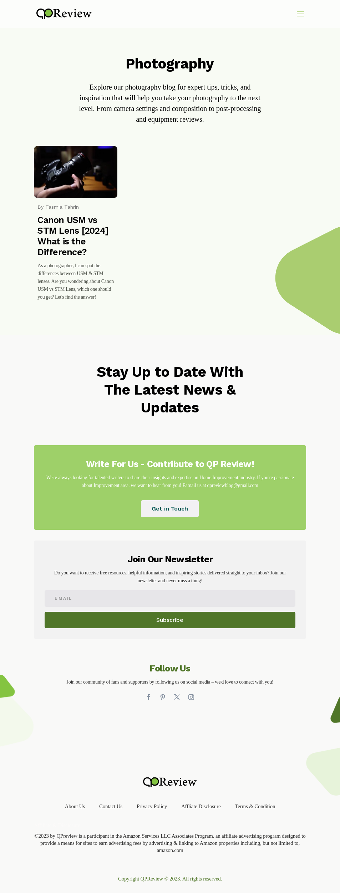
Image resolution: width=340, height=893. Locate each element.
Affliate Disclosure (200, 806)
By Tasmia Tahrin (58, 207)
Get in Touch (170, 508)
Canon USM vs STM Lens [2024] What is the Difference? (72, 236)
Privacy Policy (152, 806)
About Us (75, 806)
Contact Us (110, 806)
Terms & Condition (255, 806)
